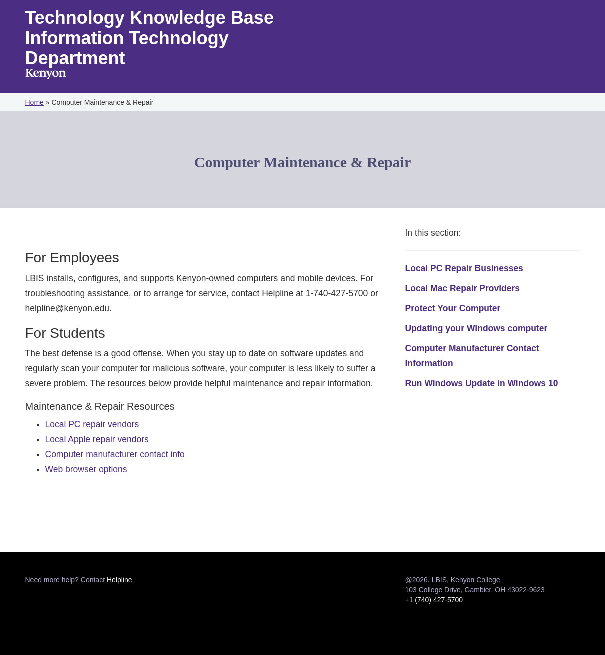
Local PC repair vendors (92, 424)
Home (34, 102)
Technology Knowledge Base (149, 17)
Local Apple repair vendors (97, 439)
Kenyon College (45, 75)
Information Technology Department (127, 48)
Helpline (119, 580)
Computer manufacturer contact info (115, 454)
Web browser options (86, 469)
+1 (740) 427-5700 (434, 600)
